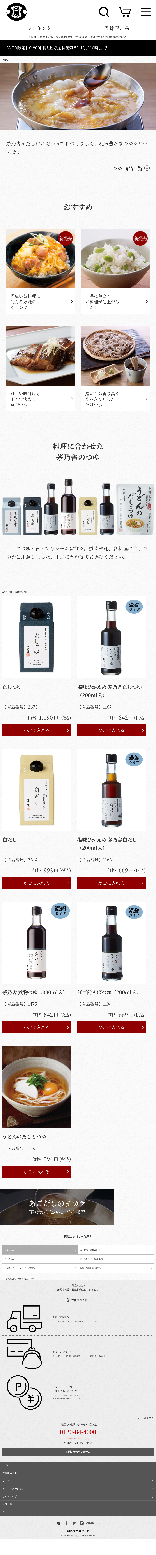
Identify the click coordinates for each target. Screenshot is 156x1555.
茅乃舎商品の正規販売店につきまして (78, 1289)
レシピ (6, 1481)
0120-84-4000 (78, 1431)
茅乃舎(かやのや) (16, 1279)
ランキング (39, 27)
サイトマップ (9, 1496)
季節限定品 (117, 27)
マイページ (8, 1465)
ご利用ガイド (79, 1300)
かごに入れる (36, 730)
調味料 (27, 1279)
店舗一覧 (7, 1504)
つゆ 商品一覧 (127, 168)
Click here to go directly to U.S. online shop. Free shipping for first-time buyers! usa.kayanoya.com (78, 37)
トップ (5, 1279)
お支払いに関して (62, 1352)
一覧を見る (148, 1418)
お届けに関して (61, 1317)
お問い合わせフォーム (78, 1451)
